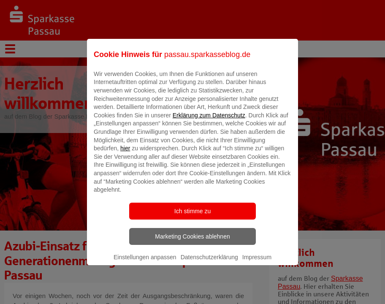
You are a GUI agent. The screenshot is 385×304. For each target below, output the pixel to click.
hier (125, 154)
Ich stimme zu (192, 217)
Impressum (256, 263)
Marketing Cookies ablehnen (192, 242)
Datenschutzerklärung (209, 263)
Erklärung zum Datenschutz (209, 121)
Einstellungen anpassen (145, 263)
